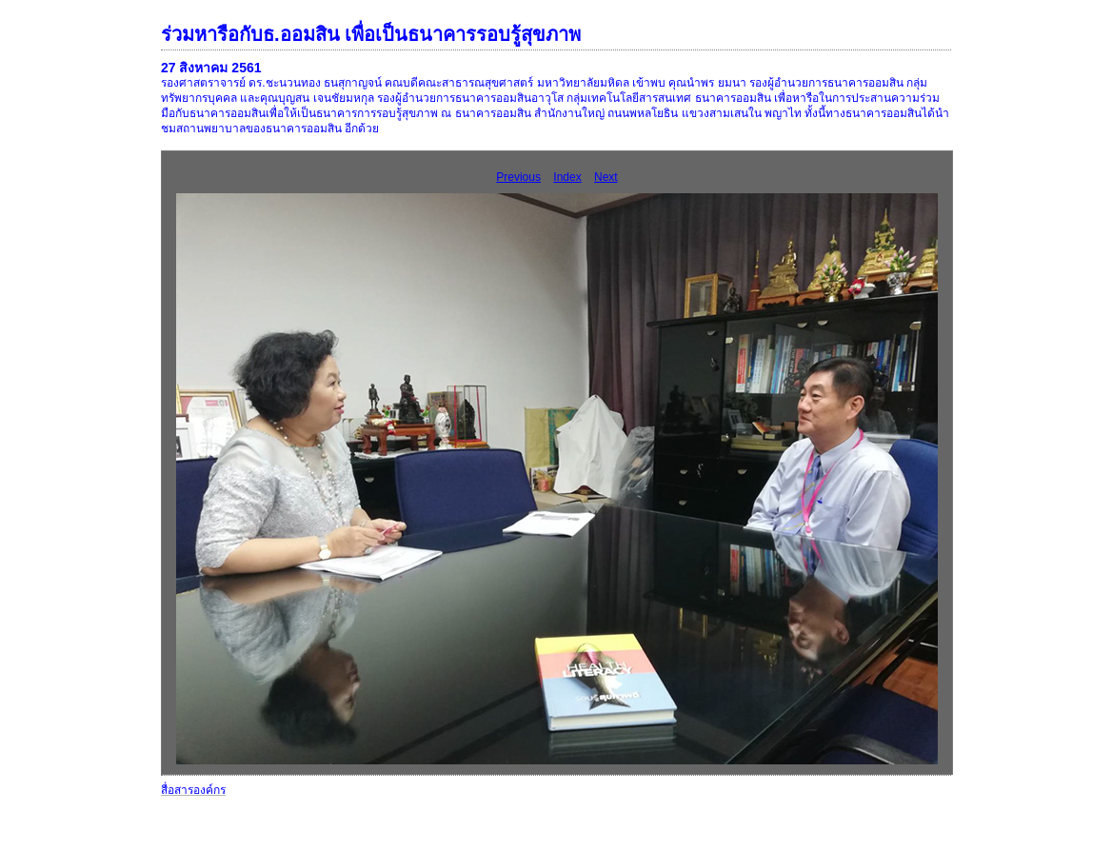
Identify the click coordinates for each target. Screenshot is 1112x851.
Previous (518, 177)
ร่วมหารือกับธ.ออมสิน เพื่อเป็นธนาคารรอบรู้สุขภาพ (371, 34)
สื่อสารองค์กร (193, 790)
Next (606, 177)
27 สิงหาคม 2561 (211, 67)
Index (567, 177)
